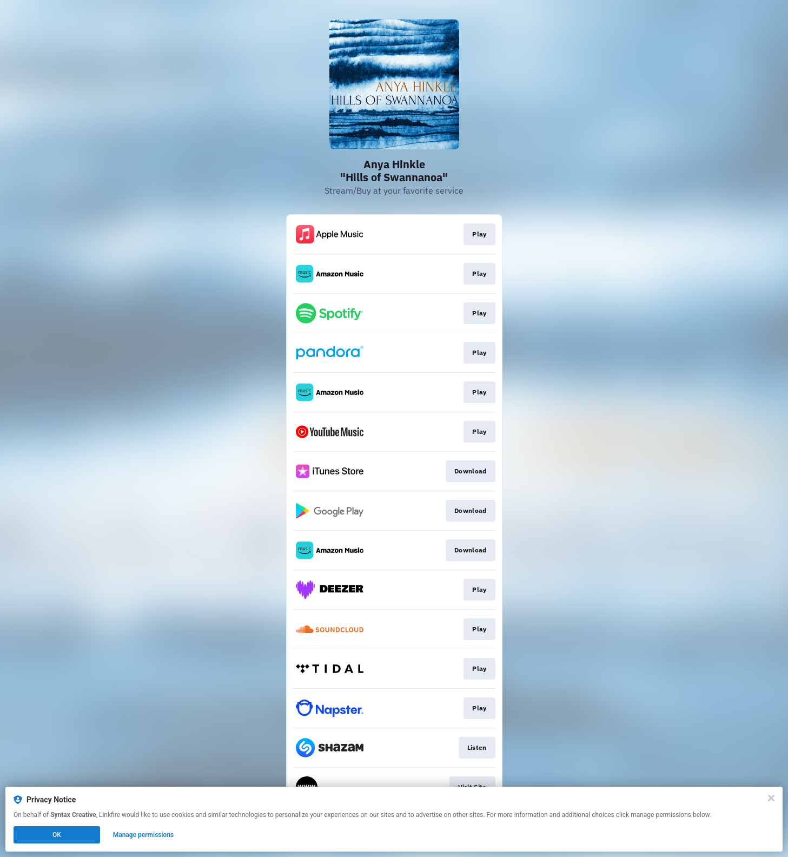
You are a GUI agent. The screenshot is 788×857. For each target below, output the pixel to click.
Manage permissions (143, 835)
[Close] (771, 798)
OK (56, 835)
